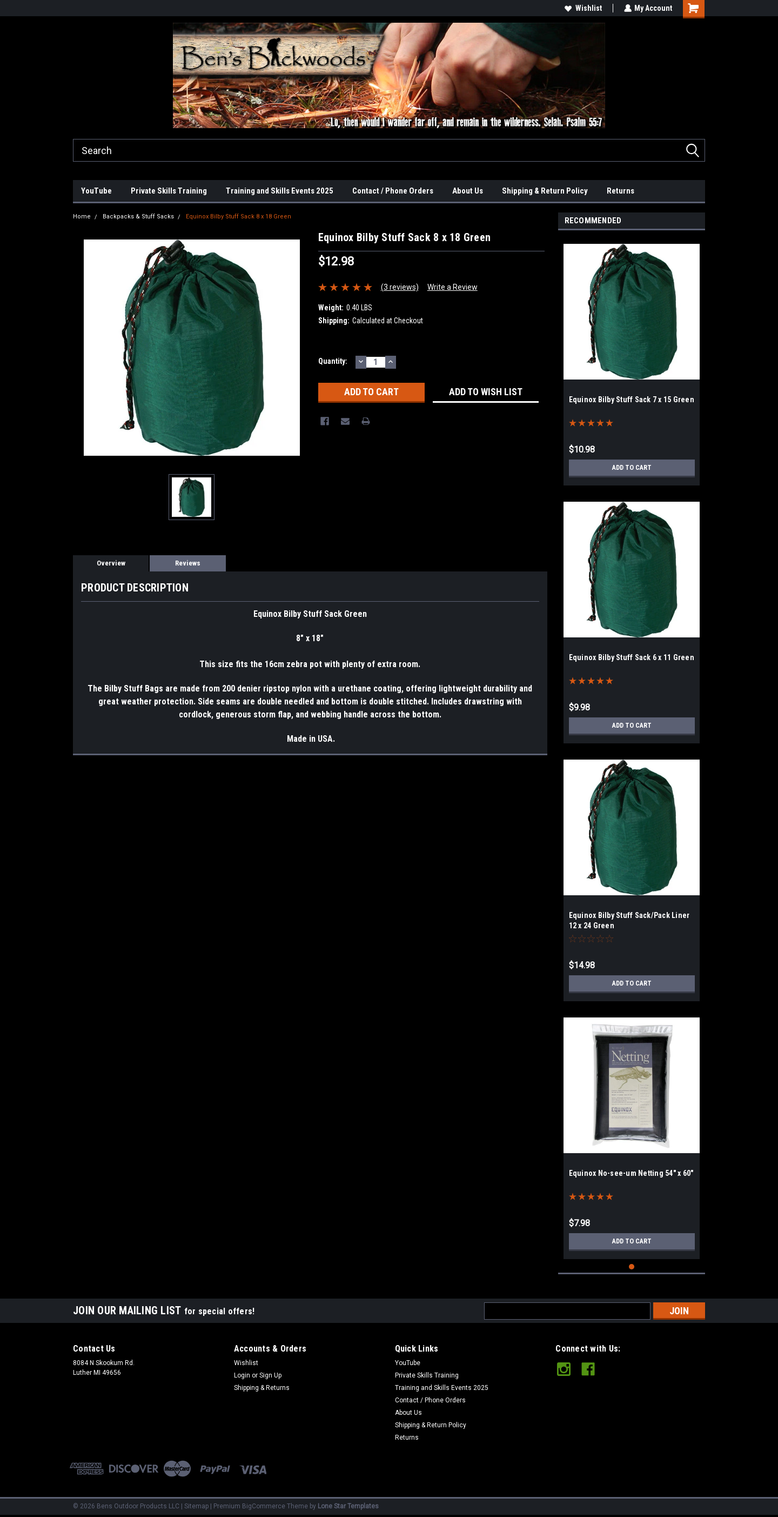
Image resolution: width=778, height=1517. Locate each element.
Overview (111, 563)
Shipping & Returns (262, 1388)
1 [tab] (632, 1267)
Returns (620, 191)
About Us (467, 191)
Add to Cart (632, 467)
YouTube (96, 191)
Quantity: (332, 361)
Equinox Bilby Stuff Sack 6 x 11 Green (631, 657)
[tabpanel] (632, 360)
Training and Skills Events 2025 (279, 191)
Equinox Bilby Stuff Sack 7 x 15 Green (631, 399)
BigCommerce (263, 1506)
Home (82, 216)
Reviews (187, 563)
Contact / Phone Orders (392, 191)
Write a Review (452, 287)
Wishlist (582, 8)
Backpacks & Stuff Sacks (138, 216)
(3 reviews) (400, 287)
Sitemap (196, 1506)
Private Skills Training (169, 191)
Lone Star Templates (348, 1506)
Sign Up (270, 1375)
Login (242, 1375)
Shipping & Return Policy (545, 191)
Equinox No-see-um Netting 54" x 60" (631, 1173)
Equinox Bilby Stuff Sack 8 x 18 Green (238, 216)
